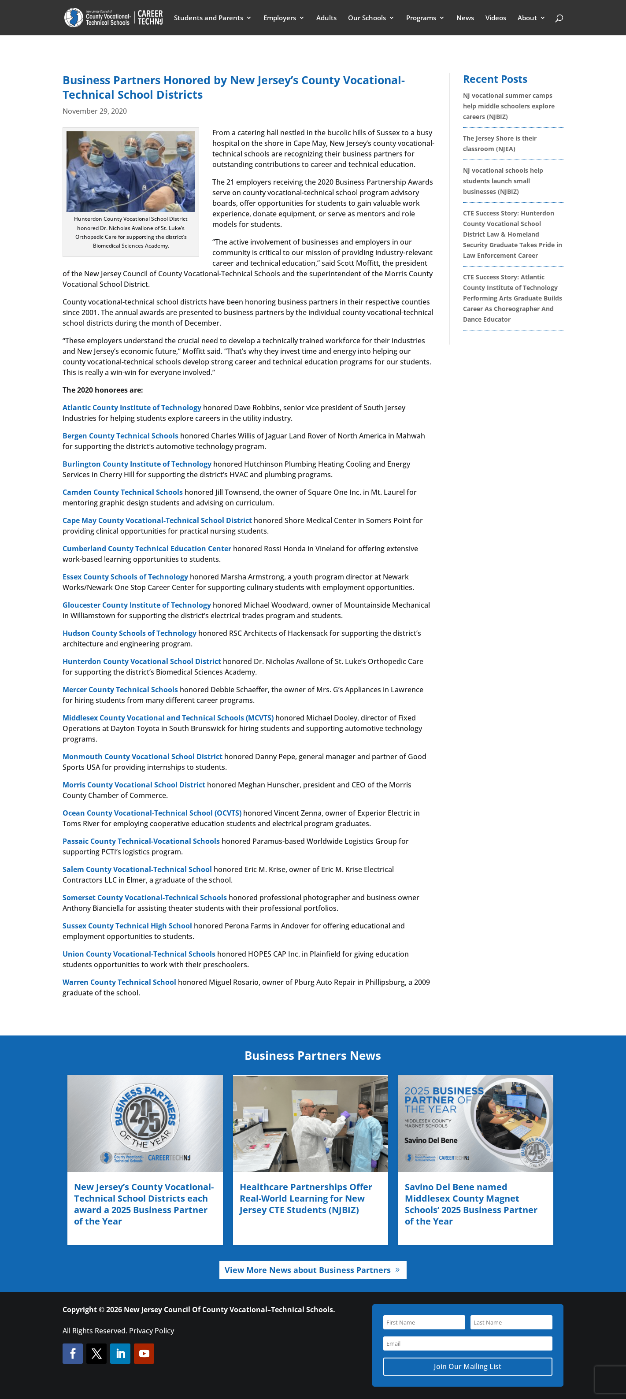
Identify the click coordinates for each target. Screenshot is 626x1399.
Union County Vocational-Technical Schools (139, 954)
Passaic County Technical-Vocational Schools (141, 841)
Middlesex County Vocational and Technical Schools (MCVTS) (168, 718)
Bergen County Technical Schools (120, 436)
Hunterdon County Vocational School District (142, 661)
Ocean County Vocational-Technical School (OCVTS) (152, 813)
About (527, 18)
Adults (326, 18)
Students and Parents (208, 18)
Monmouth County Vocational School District (142, 756)
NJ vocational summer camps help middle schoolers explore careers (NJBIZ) (509, 106)
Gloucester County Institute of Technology (137, 605)
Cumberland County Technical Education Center (147, 548)
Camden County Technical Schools (123, 492)
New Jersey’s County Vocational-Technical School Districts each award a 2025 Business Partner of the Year (144, 1204)
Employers (279, 18)
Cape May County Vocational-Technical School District (157, 520)
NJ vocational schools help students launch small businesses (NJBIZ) (503, 181)
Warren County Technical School (119, 982)
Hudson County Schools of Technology (129, 633)
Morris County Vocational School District (134, 785)
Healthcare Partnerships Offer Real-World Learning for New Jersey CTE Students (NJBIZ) (306, 1198)
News (465, 18)
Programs (421, 18)
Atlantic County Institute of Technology (132, 407)
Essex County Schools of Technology (125, 577)
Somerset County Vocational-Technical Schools (145, 897)
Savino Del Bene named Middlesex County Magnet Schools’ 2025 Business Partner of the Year (471, 1204)
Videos (495, 18)
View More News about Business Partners (308, 1270)
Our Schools (367, 18)
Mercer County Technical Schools (120, 689)
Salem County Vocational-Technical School (137, 869)
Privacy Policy (151, 1331)
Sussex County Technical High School (127, 926)
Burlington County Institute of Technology (137, 464)
